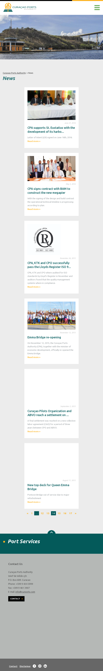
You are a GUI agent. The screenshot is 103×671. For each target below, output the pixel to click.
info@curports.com (25, 592)
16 (64, 513)
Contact (16, 599)
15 (59, 513)
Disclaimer (25, 666)
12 (42, 513)
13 (47, 513)
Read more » (33, 141)
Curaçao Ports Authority (14, 73)
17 (70, 513)
